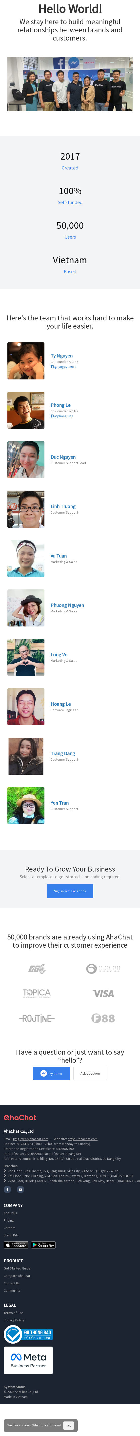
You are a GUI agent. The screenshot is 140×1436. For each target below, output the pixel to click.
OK (68, 1425)
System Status (14, 1387)
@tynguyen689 (63, 366)
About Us (10, 1213)
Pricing (9, 1220)
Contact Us (12, 1283)
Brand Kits (11, 1235)
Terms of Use (13, 1313)
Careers (10, 1228)
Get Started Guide (17, 1268)
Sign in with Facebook (70, 891)
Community (12, 1290)
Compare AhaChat (17, 1275)
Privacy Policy (14, 1320)
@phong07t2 (62, 416)
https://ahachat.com (83, 1139)
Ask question (90, 1073)
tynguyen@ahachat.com (30, 1139)
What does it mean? (46, 1425)
